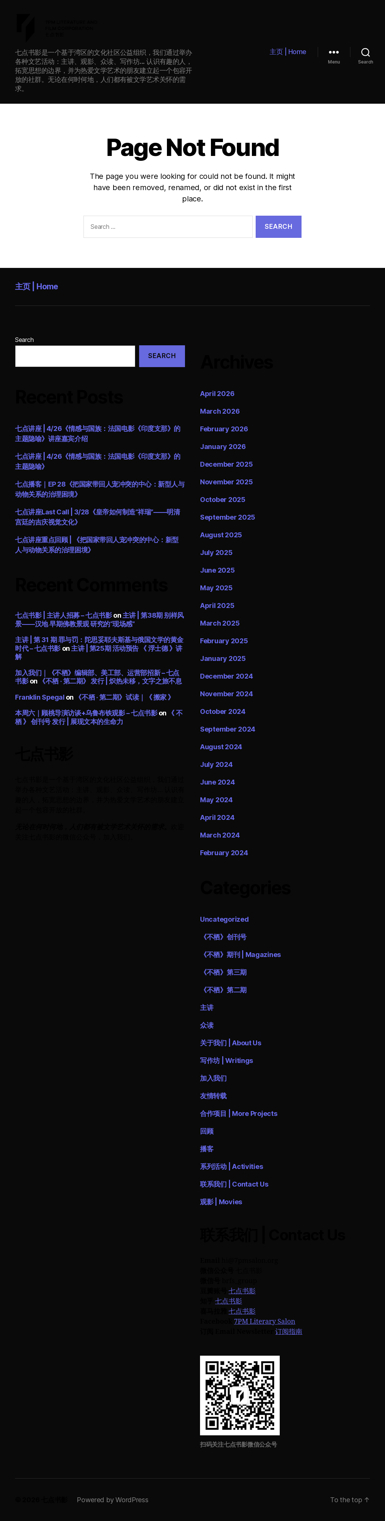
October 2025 (223, 499)
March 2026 (219, 411)
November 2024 (226, 694)
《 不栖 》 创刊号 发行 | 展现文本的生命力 (98, 717)
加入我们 (213, 1078)
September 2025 (227, 517)
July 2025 (216, 552)
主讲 (206, 1007)
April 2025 (217, 605)
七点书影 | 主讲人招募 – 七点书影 (63, 615)
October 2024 (223, 711)
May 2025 (216, 588)
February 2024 (224, 853)
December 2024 (226, 676)
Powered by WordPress (113, 1500)
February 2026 (224, 429)
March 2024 (219, 835)
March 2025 (219, 623)
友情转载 (213, 1096)
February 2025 (224, 641)
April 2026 (217, 394)
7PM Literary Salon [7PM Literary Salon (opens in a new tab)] (264, 1321)
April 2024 (217, 817)
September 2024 (227, 729)
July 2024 (216, 764)
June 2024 (217, 782)
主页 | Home (288, 52)
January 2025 (223, 658)
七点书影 (242, 1291)
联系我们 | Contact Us (234, 1184)
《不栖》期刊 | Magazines (240, 955)
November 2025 (226, 482)
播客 (206, 1149)
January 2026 (223, 447)
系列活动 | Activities (231, 1166)
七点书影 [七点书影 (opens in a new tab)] (228, 1301)
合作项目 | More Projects (238, 1113)
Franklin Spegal (39, 697)
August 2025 (221, 535)
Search (24, 339)
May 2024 (216, 800)
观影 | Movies (221, 1202)
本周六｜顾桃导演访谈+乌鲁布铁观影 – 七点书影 (86, 713)
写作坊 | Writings (226, 1060)
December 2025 (226, 464)
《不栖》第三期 (223, 972)
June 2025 (217, 570)
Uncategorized (224, 919)
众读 (206, 1025)
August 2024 (221, 747)
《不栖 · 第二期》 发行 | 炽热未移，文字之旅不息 (110, 681)
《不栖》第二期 (223, 990)
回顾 (206, 1131)
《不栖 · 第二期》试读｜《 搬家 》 (124, 697)
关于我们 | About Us (230, 1043)
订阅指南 (288, 1331)
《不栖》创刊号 (223, 937)
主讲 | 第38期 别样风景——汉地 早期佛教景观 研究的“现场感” (99, 619)
